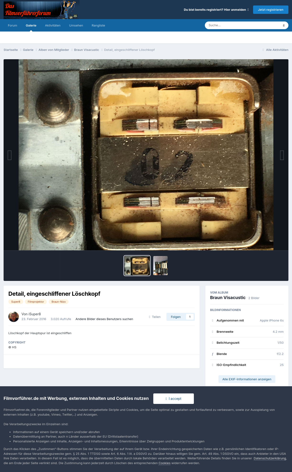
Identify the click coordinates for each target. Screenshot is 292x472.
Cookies (164, 463)
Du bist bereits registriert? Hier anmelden (216, 9)
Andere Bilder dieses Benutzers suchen (104, 319)
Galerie (31, 27)
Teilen (155, 317)
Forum (12, 25)
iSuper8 (35, 314)
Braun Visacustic (228, 297)
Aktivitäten (53, 25)
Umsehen (76, 25)
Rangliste (98, 25)
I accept (173, 399)
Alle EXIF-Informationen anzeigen (246, 379)
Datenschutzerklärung (270, 458)
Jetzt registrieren (270, 9)
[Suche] (232, 25)
